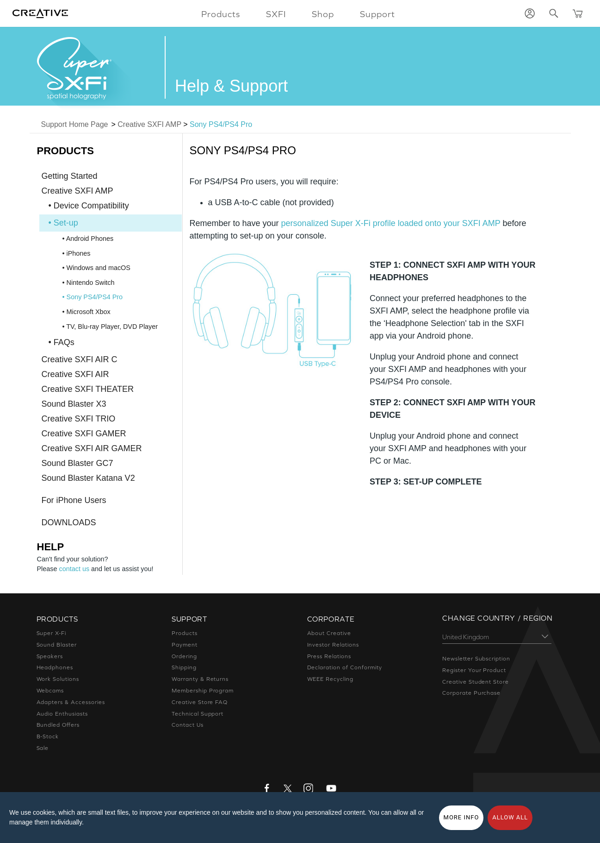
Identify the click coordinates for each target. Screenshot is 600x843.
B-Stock (48, 736)
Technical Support (197, 714)
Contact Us (188, 725)
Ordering (184, 656)
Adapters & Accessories (71, 702)
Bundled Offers (58, 725)
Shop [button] (323, 14)
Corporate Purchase (471, 693)
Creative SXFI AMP (149, 124)
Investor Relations (333, 645)
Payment (184, 645)
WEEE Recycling (331, 679)
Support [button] (375, 14)
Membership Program (202, 690)
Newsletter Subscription (476, 658)
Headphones (55, 667)
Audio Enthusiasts (62, 714)
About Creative (328, 633)
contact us (74, 568)
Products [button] (223, 14)
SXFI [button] (276, 14)
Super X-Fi (52, 633)
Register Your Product (474, 670)
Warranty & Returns (200, 679)
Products (184, 633)
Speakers (50, 656)
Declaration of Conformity (344, 667)
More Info (461, 817)
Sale (43, 748)
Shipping (184, 667)
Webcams (50, 690)
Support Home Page (74, 124)
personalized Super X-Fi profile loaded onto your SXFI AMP (391, 223)
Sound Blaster (57, 645)
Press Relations (330, 656)
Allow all (510, 817)
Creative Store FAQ (200, 702)
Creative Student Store (475, 682)
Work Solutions (58, 679)
